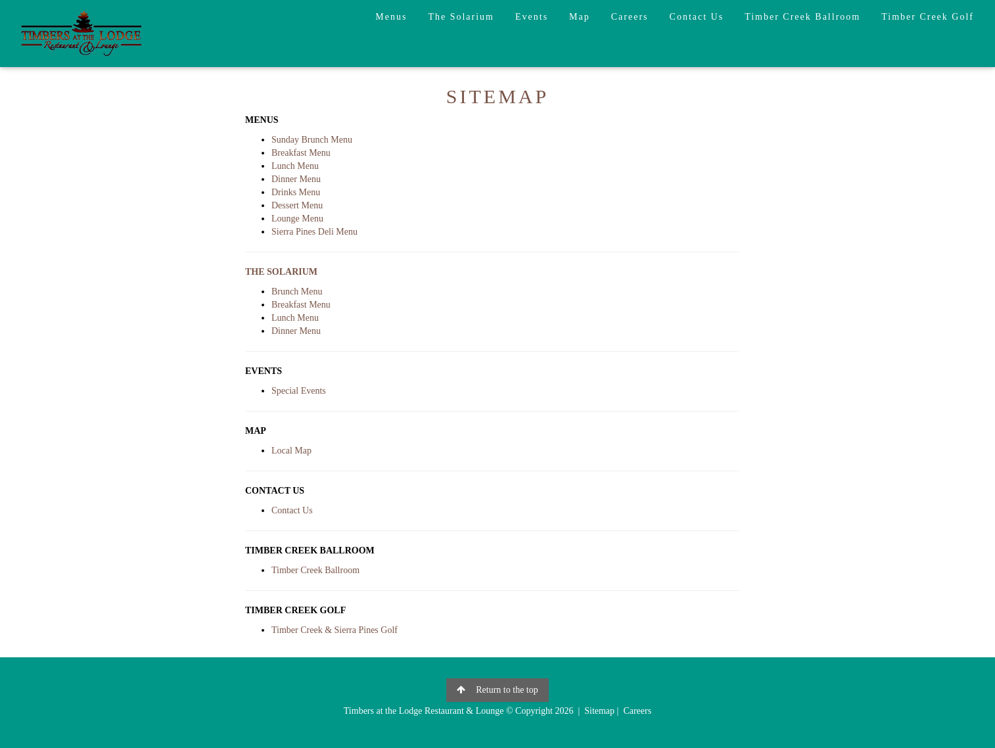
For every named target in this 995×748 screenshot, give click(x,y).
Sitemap (599, 711)
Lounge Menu (297, 218)
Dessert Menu (297, 205)
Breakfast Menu (301, 153)
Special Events (298, 391)
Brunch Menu (296, 291)
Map (579, 17)
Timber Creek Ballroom (802, 17)
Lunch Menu (295, 166)
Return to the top (497, 690)
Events (531, 17)
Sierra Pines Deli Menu (314, 232)
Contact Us (697, 17)
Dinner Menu (296, 179)
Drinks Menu (295, 192)
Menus (391, 17)
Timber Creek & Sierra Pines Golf (334, 630)
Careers (630, 17)
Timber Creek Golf (927, 17)
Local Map (291, 451)
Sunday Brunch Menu (311, 140)
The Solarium (461, 17)
